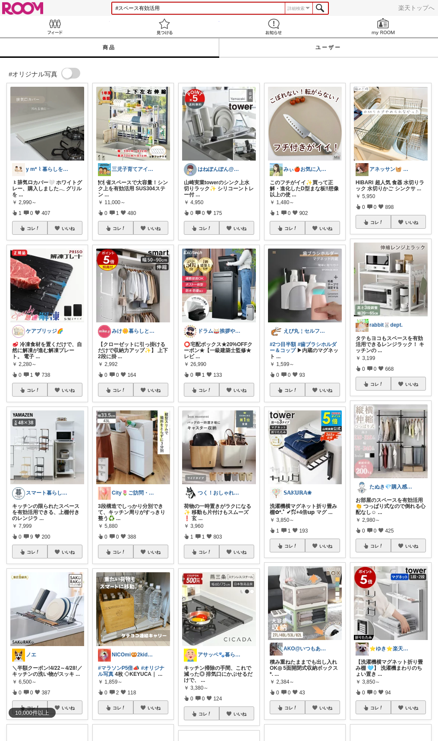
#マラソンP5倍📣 (118, 668)
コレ (33, 228)
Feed (55, 26)
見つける (164, 26)
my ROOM (383, 26)
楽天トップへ (416, 7)
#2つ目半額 (283, 344)
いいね (68, 228)
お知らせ (274, 26)
